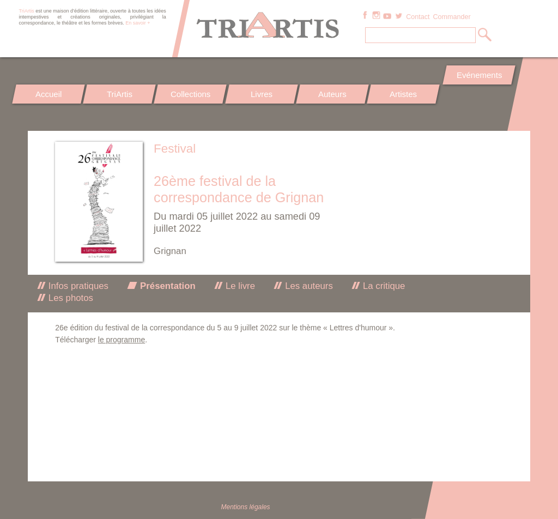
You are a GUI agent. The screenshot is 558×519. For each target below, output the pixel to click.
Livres (261, 94)
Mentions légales (245, 507)
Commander (451, 17)
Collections (190, 94)
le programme (121, 339)
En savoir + (137, 23)
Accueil (48, 94)
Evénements (478, 75)
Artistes (403, 94)
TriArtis (119, 94)
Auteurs (332, 94)
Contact (417, 17)
